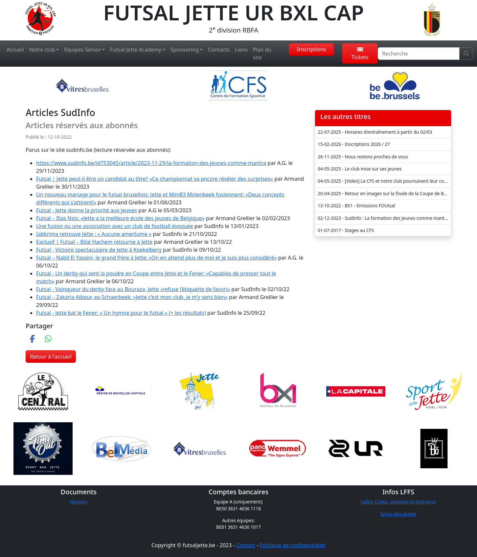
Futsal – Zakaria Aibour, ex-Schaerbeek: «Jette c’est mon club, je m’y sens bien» (132, 297)
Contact (245, 545)
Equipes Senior (82, 49)
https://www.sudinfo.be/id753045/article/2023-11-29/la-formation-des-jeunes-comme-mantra (151, 163)
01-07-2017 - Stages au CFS (346, 230)
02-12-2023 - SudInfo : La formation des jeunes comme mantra (383, 218)
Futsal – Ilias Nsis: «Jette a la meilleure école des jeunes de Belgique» (120, 218)
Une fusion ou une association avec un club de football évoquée (114, 226)
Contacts (219, 49)
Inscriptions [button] (311, 49)
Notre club (42, 49)
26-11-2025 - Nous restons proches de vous (363, 156)
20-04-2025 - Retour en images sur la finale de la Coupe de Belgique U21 (384, 193)
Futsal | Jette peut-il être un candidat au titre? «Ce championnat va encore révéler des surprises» (154, 178)
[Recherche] (419, 53)
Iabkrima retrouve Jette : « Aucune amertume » (93, 234)
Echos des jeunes (398, 514)
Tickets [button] (360, 54)
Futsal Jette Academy (135, 49)
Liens (241, 49)
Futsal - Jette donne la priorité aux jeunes (86, 210)
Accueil (15, 49)
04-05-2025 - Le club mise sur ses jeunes (359, 169)
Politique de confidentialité (293, 545)
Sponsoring (184, 49)
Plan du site (262, 53)
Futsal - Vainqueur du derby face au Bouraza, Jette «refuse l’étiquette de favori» (133, 289)
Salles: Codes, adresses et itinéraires (398, 502)
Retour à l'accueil (51, 356)
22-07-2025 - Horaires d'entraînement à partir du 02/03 (375, 132)
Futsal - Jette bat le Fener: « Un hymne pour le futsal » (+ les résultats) (121, 312)
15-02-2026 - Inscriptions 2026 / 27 (354, 144)
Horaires (78, 502)
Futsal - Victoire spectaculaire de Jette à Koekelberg (99, 249)
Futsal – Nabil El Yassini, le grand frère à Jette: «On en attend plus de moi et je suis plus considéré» (156, 257)
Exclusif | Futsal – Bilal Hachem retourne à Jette (94, 241)
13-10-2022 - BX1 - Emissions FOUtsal (356, 205)
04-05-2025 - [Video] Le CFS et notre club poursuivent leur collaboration (384, 181)
